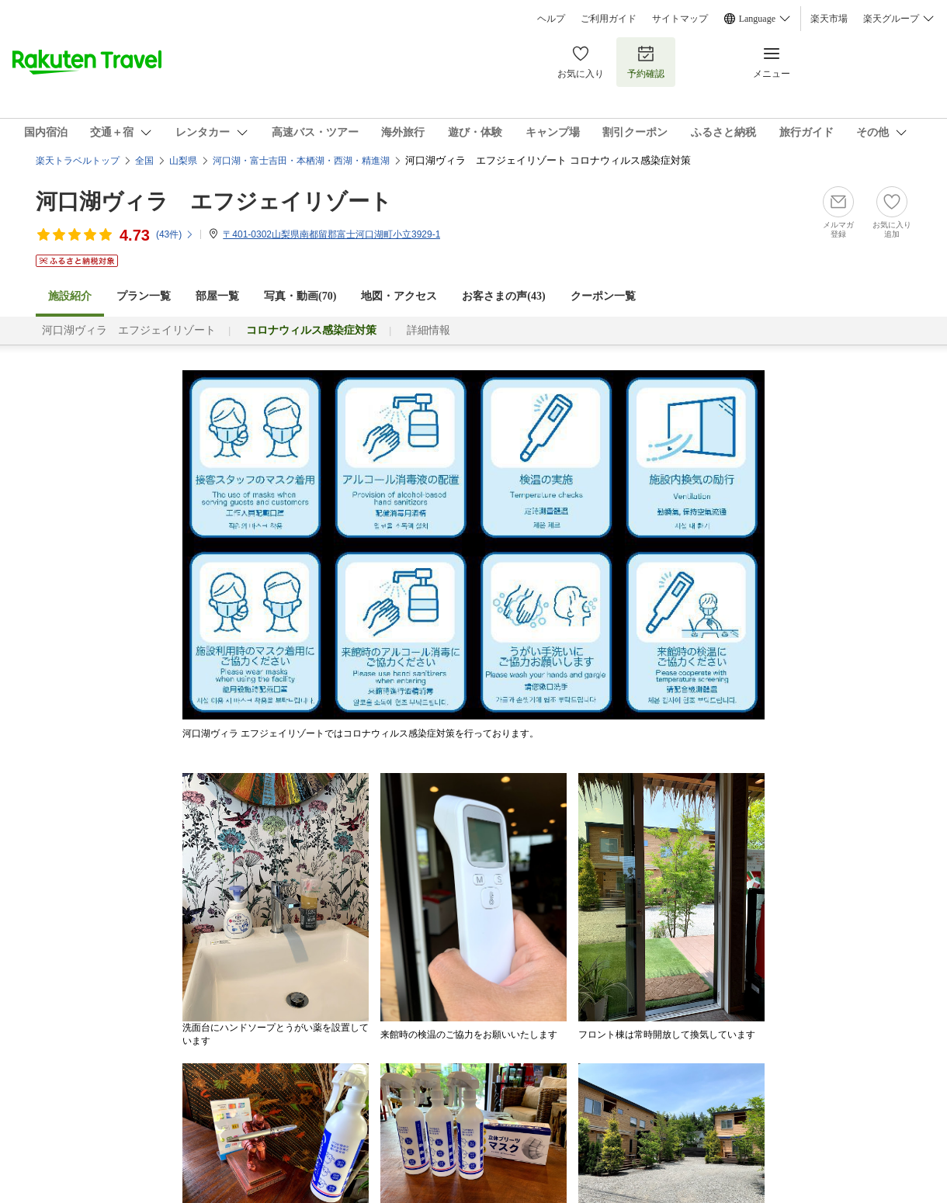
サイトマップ (680, 18)
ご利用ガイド (609, 18)
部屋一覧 (217, 296)
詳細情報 (428, 330)
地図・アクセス (399, 296)
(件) (175, 234)
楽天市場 (829, 18)
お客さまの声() (503, 296)
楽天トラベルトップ (78, 160)
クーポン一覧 (603, 296)
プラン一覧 (143, 296)
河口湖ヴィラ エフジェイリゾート (214, 201)
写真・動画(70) (300, 296)
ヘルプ (551, 18)
